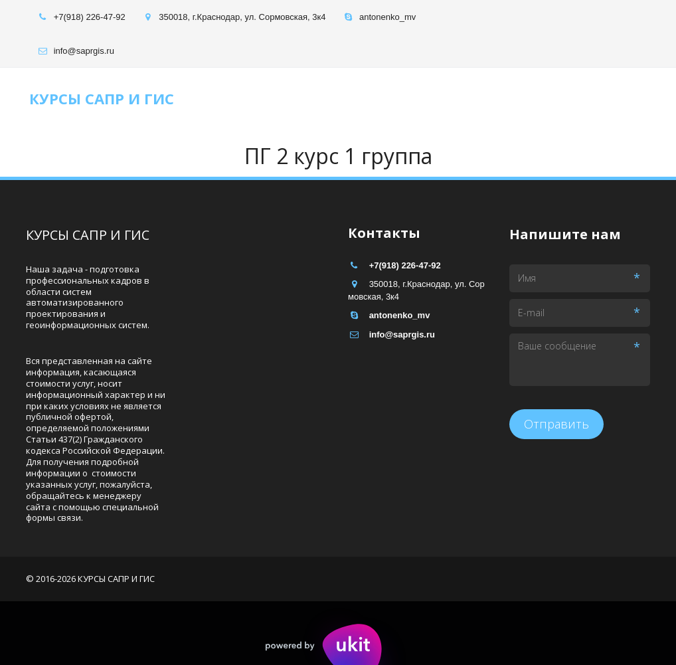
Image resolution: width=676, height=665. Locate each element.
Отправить (556, 424)
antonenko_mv (387, 17)
